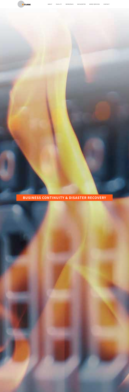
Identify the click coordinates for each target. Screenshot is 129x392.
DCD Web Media (83, 387)
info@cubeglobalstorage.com (92, 362)
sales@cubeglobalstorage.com (92, 365)
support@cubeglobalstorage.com (93, 367)
